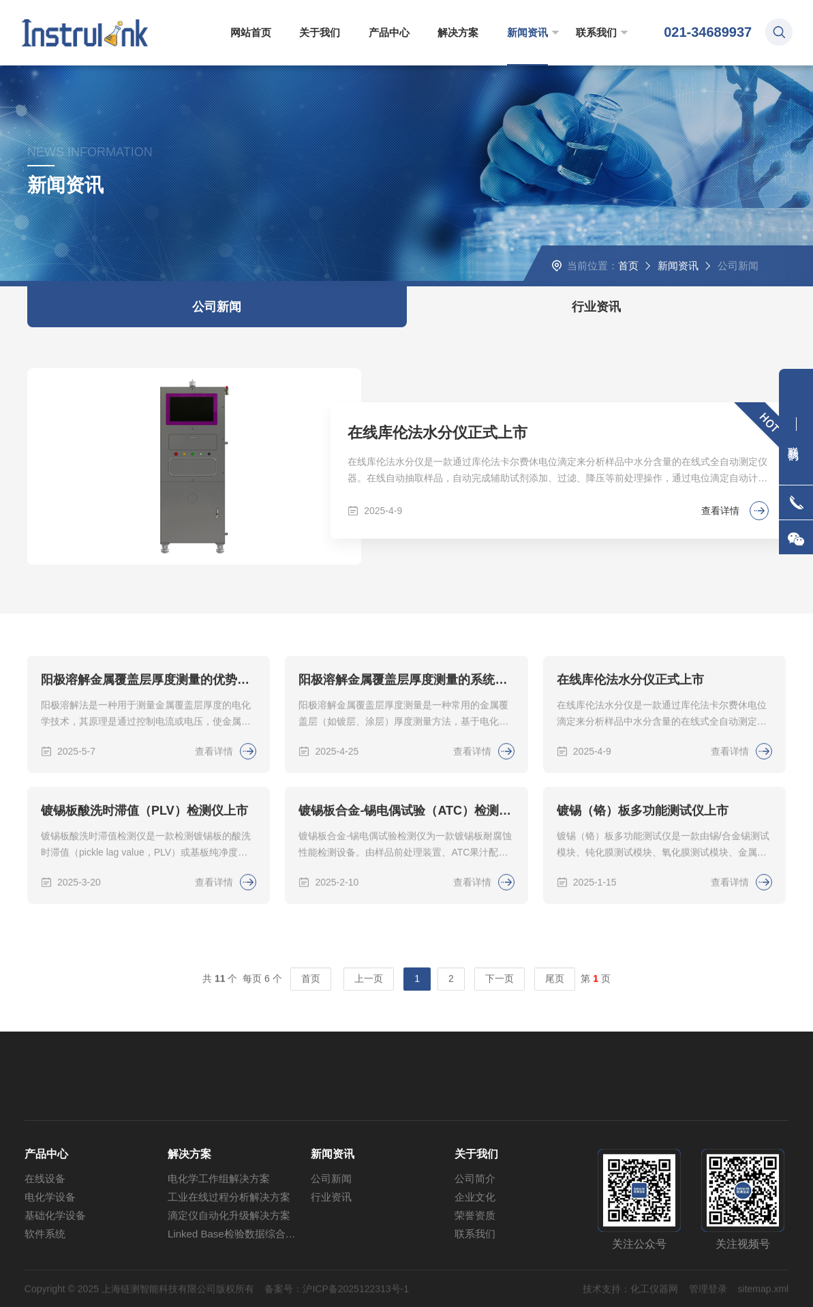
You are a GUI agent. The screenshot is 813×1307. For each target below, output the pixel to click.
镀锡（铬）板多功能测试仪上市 (642, 905)
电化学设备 (50, 1240)
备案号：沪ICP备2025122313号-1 (336, 1299)
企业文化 (475, 1240)
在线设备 (45, 1221)
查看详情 (735, 510)
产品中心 (389, 32)
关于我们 (319, 32)
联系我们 (596, 32)
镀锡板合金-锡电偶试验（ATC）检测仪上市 (406, 905)
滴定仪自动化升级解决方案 (229, 1258)
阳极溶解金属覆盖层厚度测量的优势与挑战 (148, 774)
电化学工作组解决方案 (219, 1221)
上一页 (368, 985)
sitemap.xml (763, 1299)
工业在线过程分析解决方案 (229, 1240)
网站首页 (250, 32)
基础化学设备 (55, 1258)
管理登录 (708, 1299)
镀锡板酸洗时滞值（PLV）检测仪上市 (144, 905)
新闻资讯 (527, 32)
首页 (628, 265)
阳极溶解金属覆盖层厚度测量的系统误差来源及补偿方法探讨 (406, 774)
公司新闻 (216, 307)
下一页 (499, 985)
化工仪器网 (654, 1299)
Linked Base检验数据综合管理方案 (239, 1277)
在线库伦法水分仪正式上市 (437, 432)
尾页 (554, 985)
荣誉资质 (475, 1258)
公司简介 (475, 1221)
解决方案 (458, 32)
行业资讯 (596, 307)
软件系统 (45, 1277)
